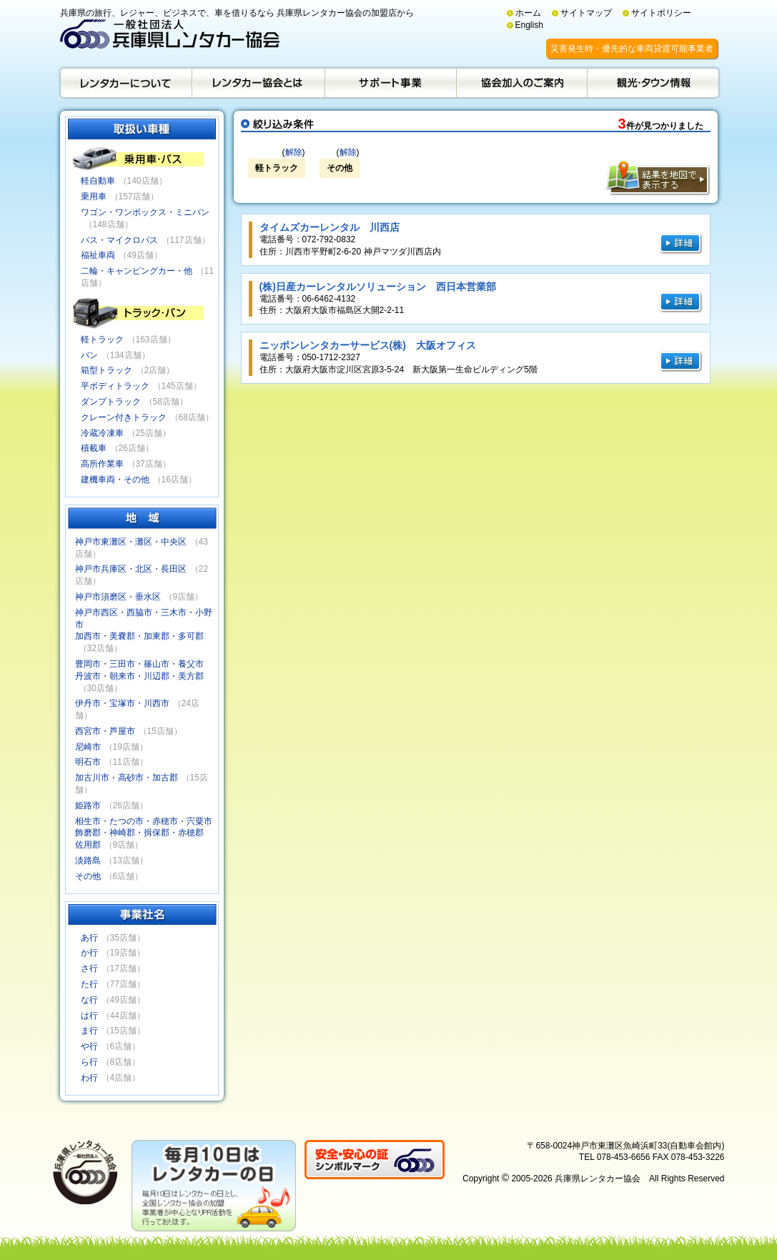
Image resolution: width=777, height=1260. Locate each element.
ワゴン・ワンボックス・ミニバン (145, 212)
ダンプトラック (111, 402)
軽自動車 (98, 181)
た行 (89, 984)
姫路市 (88, 805)
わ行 (89, 1078)
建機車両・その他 (115, 480)
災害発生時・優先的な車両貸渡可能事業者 (631, 49)
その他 (88, 876)
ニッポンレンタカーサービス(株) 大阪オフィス (367, 345)
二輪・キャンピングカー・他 (136, 271)
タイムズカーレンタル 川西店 (329, 227)
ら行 (89, 1062)
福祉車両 (98, 255)
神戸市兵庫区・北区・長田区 (131, 569)
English (529, 25)
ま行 (89, 1031)
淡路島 (88, 860)
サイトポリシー (661, 13)
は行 (89, 1016)
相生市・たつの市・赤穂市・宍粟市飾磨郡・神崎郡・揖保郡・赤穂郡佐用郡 (143, 833)
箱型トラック (106, 370)
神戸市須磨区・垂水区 (118, 597)
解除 (293, 152)
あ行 (89, 938)
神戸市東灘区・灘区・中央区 (131, 542)
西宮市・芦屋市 (105, 731)
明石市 (88, 762)
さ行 (89, 968)
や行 (89, 1046)
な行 (89, 1000)
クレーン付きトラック (124, 417)
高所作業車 (102, 464)
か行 (89, 953)
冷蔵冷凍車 (102, 433)
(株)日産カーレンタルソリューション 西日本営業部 (377, 286)
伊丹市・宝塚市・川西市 (122, 703)
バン (89, 355)
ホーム (528, 13)
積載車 (94, 448)
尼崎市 (88, 747)
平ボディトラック (115, 386)
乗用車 (94, 197)
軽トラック (102, 339)
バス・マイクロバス (119, 240)
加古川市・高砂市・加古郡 (126, 778)
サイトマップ (586, 13)
